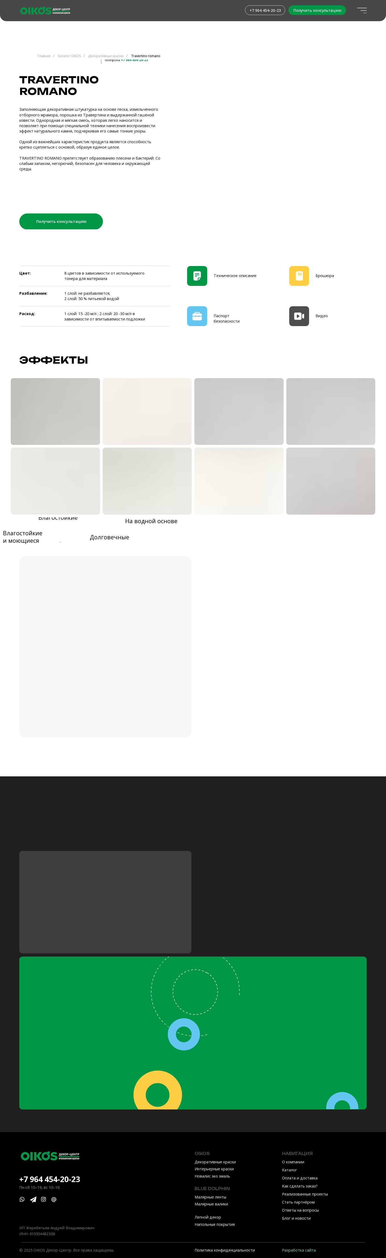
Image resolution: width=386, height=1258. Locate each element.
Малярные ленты (210, 1197)
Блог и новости (296, 1218)
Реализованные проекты (305, 1194)
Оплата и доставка (300, 1177)
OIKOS (202, 1153)
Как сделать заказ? (300, 1186)
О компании (293, 1161)
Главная (44, 56)
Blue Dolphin (212, 1188)
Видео (322, 315)
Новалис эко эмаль (212, 1176)
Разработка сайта (299, 1250)
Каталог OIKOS (69, 56)
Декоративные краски (106, 56)
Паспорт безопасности (227, 318)
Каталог (289, 1169)
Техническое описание (235, 275)
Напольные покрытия (215, 1224)
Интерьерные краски (214, 1168)
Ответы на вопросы (300, 1210)
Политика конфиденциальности (225, 1250)
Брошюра (325, 275)
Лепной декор (208, 1217)
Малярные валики (211, 1204)
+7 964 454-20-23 (49, 1179)
